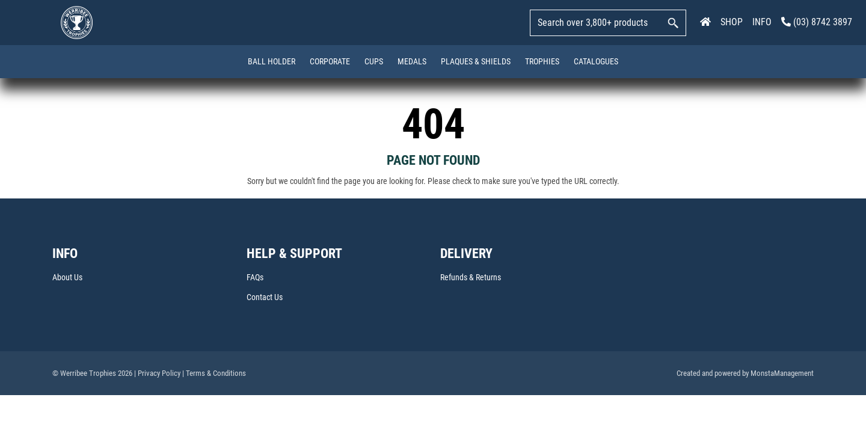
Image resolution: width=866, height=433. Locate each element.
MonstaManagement (782, 373)
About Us (67, 278)
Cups (373, 61)
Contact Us (265, 297)
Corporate (330, 61)
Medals (412, 61)
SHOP (731, 22)
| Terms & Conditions (214, 373)
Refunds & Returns (470, 278)
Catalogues (596, 61)
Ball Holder (271, 61)
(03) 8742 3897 (816, 22)
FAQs (255, 278)
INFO (762, 22)
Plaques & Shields (476, 61)
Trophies (542, 61)
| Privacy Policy (157, 373)
